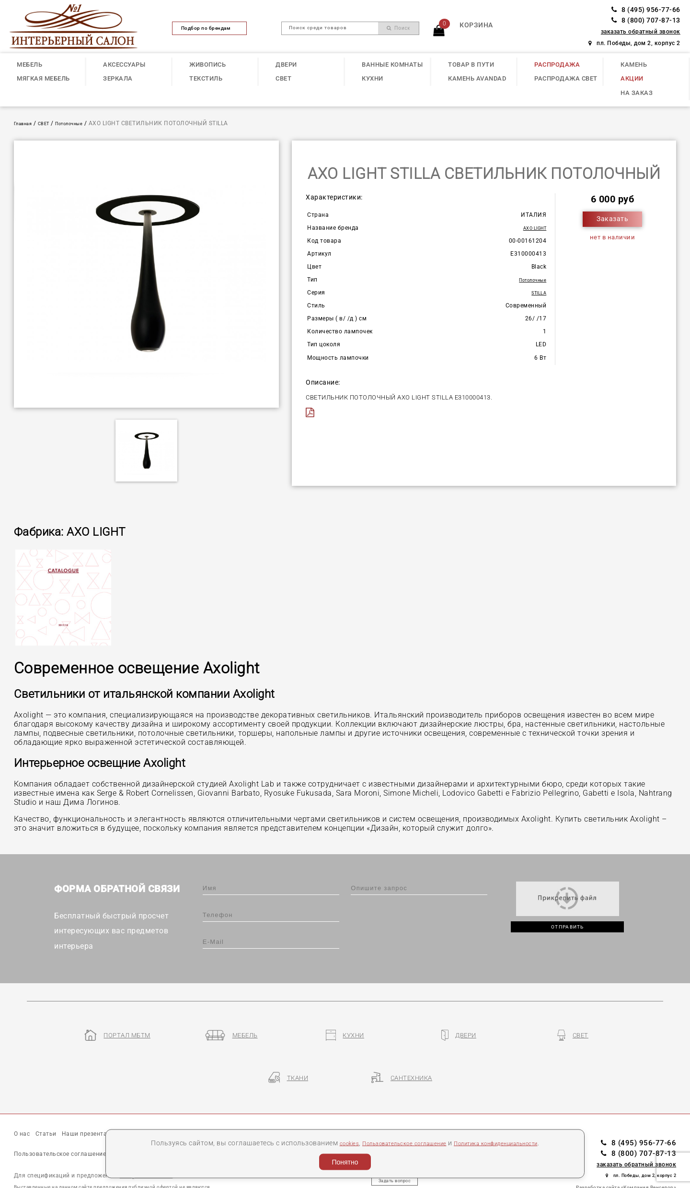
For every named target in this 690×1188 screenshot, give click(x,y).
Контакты (252, 1097)
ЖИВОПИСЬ (207, 64)
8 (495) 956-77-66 (645, 10)
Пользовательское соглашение (395, 1142)
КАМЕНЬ (634, 64)
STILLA (536, 292)
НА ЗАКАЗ (637, 92)
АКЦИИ (632, 78)
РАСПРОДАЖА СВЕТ (566, 78)
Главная (26, 123)
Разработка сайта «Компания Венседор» (626, 1150)
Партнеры (208, 1097)
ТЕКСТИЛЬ (205, 78)
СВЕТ (283, 78)
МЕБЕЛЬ (29, 64)
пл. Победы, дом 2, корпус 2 (634, 43)
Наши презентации (111, 1097)
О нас (24, 1097)
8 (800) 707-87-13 (645, 20)
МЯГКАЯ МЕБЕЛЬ (43, 78)
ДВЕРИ (286, 64)
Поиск (398, 28)
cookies (328, 1142)
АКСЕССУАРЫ (124, 64)
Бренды (168, 1097)
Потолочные (83, 123)
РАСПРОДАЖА (557, 64)
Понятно (345, 1162)
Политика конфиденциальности (508, 1142)
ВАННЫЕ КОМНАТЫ (392, 64)
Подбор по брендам (210, 28)
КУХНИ (372, 78)
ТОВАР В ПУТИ (471, 64)
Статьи (55, 1097)
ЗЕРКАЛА (118, 78)
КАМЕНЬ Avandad (477, 78)
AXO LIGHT (531, 227)
